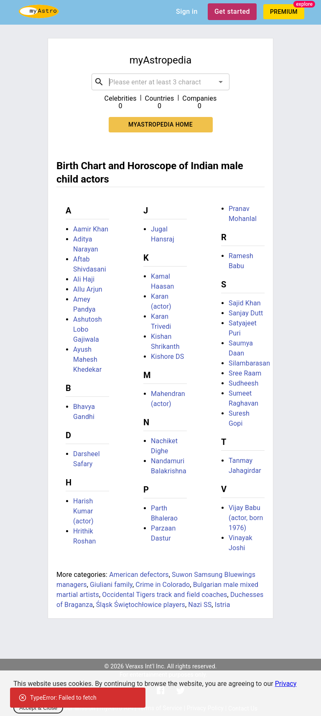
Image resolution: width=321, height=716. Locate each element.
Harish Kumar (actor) (83, 511)
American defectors (138, 575)
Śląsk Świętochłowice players (140, 605)
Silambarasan (249, 363)
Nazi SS (199, 605)
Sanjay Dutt (246, 313)
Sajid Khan (245, 303)
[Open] (221, 82)
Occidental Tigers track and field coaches (164, 595)
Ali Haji (83, 279)
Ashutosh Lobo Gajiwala (87, 329)
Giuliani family (111, 585)
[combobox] (160, 82)
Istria (222, 605)
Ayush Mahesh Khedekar (87, 359)
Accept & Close (38, 708)
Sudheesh (243, 383)
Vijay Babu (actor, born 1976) (246, 518)
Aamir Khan (90, 229)
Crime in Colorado (162, 585)
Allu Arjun (87, 289)
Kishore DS (167, 357)
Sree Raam (245, 373)
